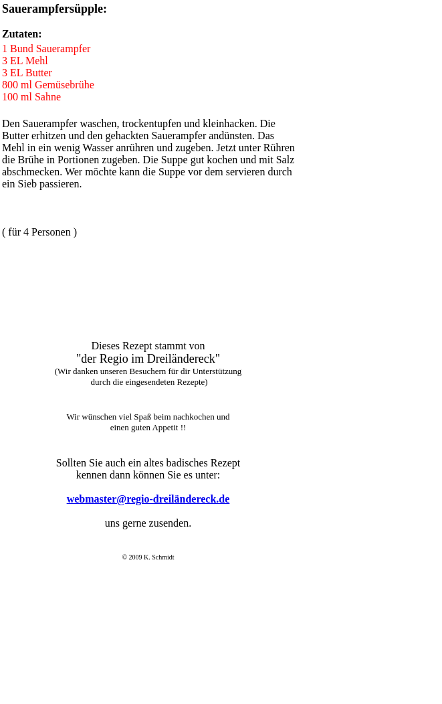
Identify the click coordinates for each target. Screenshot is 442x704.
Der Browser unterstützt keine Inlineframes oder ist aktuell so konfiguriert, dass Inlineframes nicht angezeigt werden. (146, 518)
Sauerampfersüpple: (54, 8)
